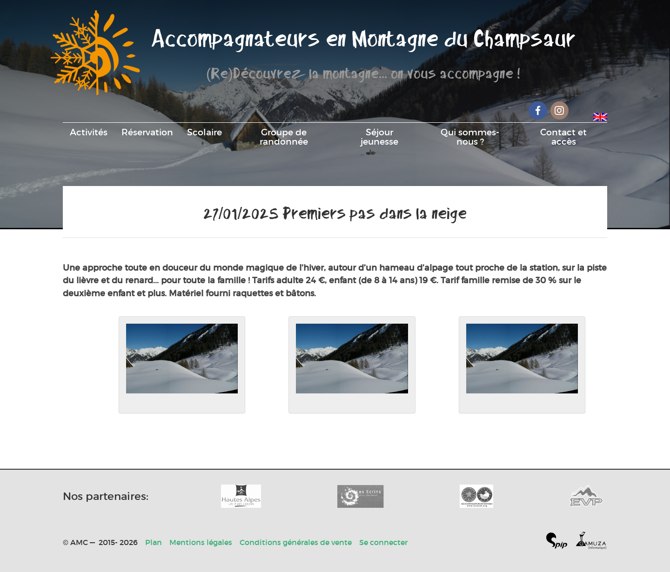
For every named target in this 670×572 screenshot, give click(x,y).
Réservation (147, 132)
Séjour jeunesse (379, 136)
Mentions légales (200, 542)
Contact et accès (563, 136)
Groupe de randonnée (284, 136)
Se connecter (383, 542)
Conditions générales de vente (296, 542)
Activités (88, 132)
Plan (153, 542)
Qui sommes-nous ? (470, 136)
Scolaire (204, 132)
